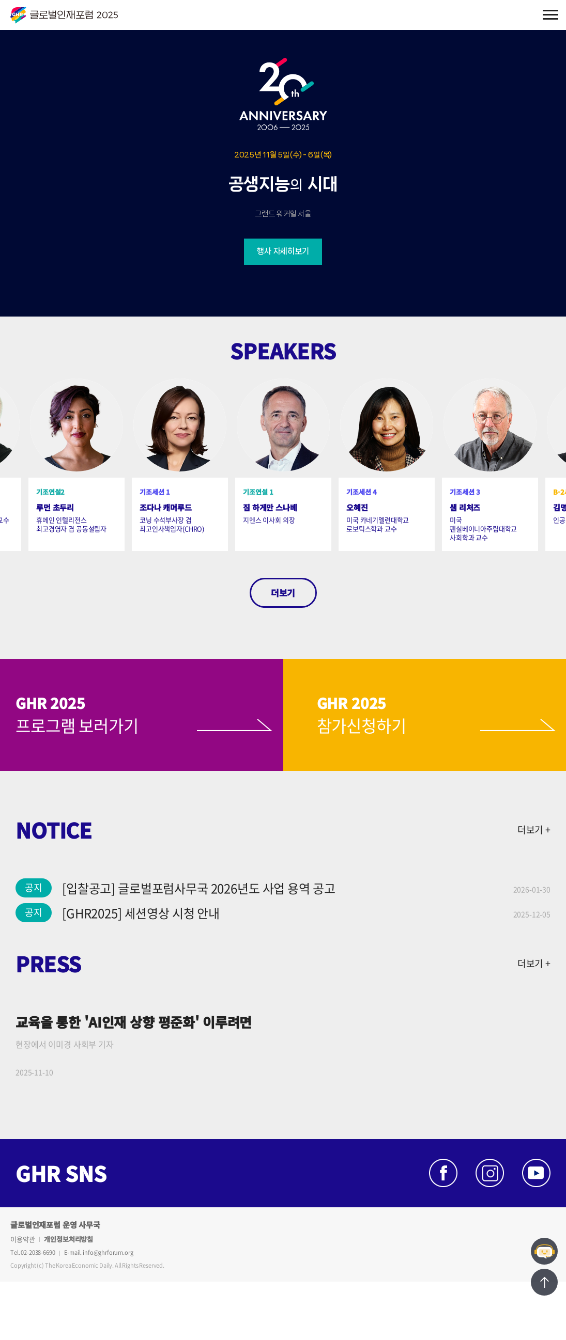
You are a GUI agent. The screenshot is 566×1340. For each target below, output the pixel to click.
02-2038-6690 (38, 1252)
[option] (180, 465)
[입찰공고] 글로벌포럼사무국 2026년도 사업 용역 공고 (198, 888)
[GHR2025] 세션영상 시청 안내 (141, 913)
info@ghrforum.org (108, 1252)
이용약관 (22, 1239)
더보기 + (533, 830)
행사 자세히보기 (283, 251)
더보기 (283, 592)
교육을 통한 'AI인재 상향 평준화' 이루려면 (134, 1021)
